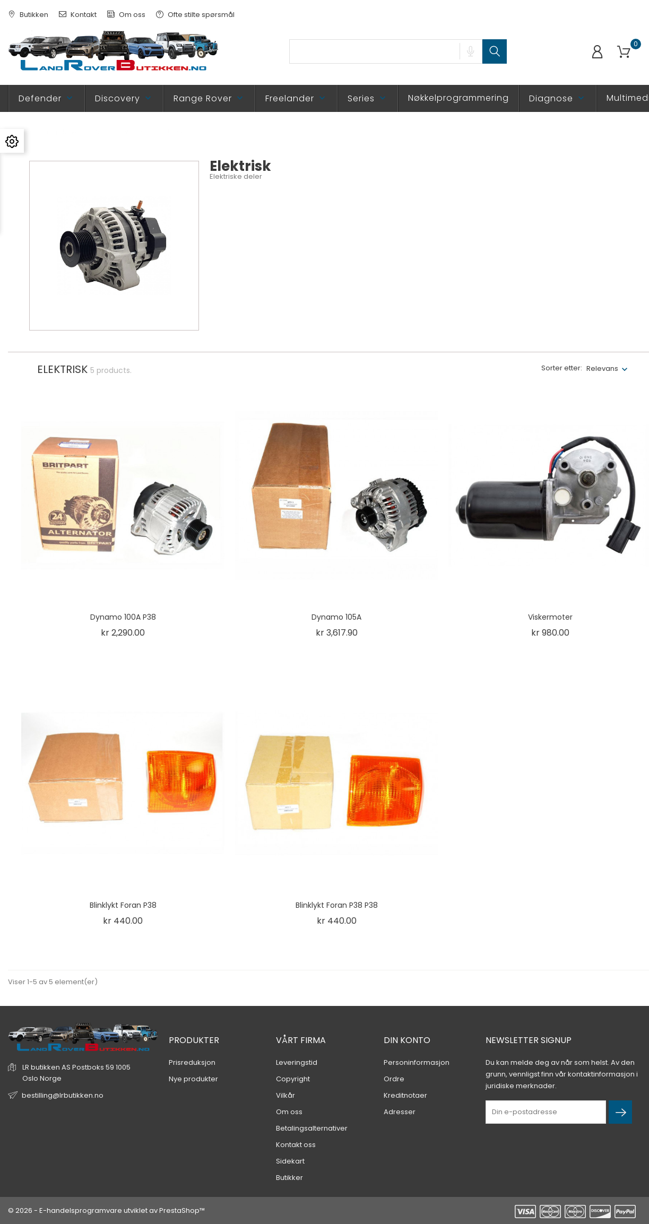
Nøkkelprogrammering (458, 98)
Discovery (124, 98)
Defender (47, 98)
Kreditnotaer (405, 1095)
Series (368, 98)
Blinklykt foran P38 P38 (337, 905)
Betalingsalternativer (312, 1128)
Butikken (28, 15)
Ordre (394, 1079)
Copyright (293, 1079)
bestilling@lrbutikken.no (62, 1095)
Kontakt (78, 15)
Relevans (602, 368)
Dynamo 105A (336, 617)
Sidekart (290, 1161)
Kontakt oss (296, 1145)
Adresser (400, 1112)
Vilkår (285, 1095)
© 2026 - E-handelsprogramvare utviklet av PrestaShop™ (106, 1210)
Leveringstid (296, 1062)
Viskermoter (550, 617)
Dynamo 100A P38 (123, 617)
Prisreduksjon (192, 1062)
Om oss (126, 15)
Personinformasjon (416, 1062)
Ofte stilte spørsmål (195, 15)
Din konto (407, 1040)
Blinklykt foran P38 (123, 905)
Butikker (289, 1178)
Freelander (296, 98)
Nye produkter (193, 1079)
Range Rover (209, 98)
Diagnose (557, 98)
